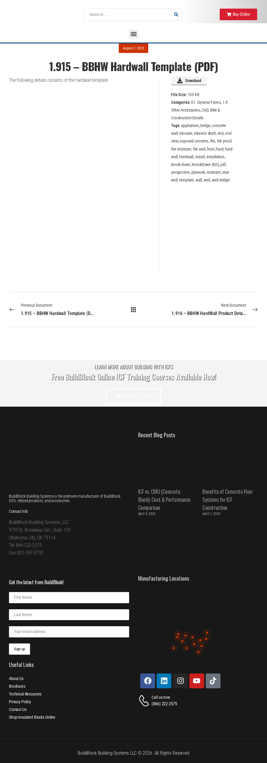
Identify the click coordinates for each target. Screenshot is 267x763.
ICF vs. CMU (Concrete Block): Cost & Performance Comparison (164, 499)
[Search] (127, 14)
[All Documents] (133, 309)
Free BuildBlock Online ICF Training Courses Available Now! (133, 376)
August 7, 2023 (133, 48)
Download (189, 80)
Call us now (161, 697)
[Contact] (145, 700)
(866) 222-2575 (164, 703)
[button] (133, 34)
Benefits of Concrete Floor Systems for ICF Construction (227, 499)
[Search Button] (176, 14)
